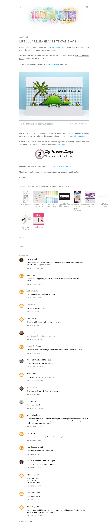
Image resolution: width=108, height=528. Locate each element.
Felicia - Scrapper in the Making (40, 461)
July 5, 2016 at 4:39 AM (34, 454)
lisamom (30, 374)
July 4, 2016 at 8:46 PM (35, 367)
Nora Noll (30, 387)
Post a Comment (26, 521)
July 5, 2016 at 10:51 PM (35, 486)
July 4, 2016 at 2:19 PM (34, 325)
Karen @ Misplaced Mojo (37, 360)
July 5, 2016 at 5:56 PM (34, 468)
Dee (28, 275)
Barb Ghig (31, 506)
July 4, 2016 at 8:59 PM (35, 394)
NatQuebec (31, 493)
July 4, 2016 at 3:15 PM (34, 339)
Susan (29, 305)
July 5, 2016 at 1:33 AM (34, 426)
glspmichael (32, 415)
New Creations (33, 447)
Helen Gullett (32, 401)
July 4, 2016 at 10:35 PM (35, 408)
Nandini (30, 259)
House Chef (32, 346)
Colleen (30, 291)
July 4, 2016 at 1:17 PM (34, 284)
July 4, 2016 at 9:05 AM (35, 268)
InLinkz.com (22, 237)
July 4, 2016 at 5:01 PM (34, 353)
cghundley (31, 475)
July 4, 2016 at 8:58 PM (35, 381)
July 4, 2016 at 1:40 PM (35, 298)
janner (29, 332)
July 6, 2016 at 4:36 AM (35, 516)
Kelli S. (29, 318)
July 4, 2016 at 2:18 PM (34, 312)
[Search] (87, 6)
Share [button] (21, 246)
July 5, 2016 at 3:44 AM (35, 440)
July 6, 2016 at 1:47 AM (34, 500)
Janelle (29, 433)
